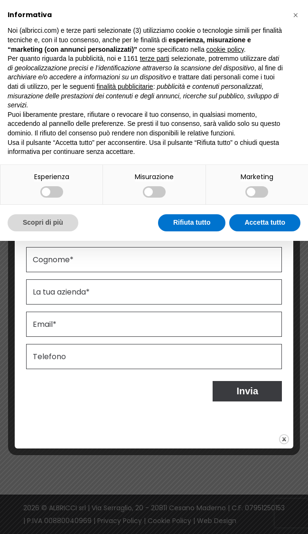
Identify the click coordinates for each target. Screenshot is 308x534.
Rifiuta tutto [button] (192, 222)
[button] (295, 15)
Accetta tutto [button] (264, 222)
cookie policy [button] (225, 49)
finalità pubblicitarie (125, 86)
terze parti (154, 58)
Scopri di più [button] (43, 222)
